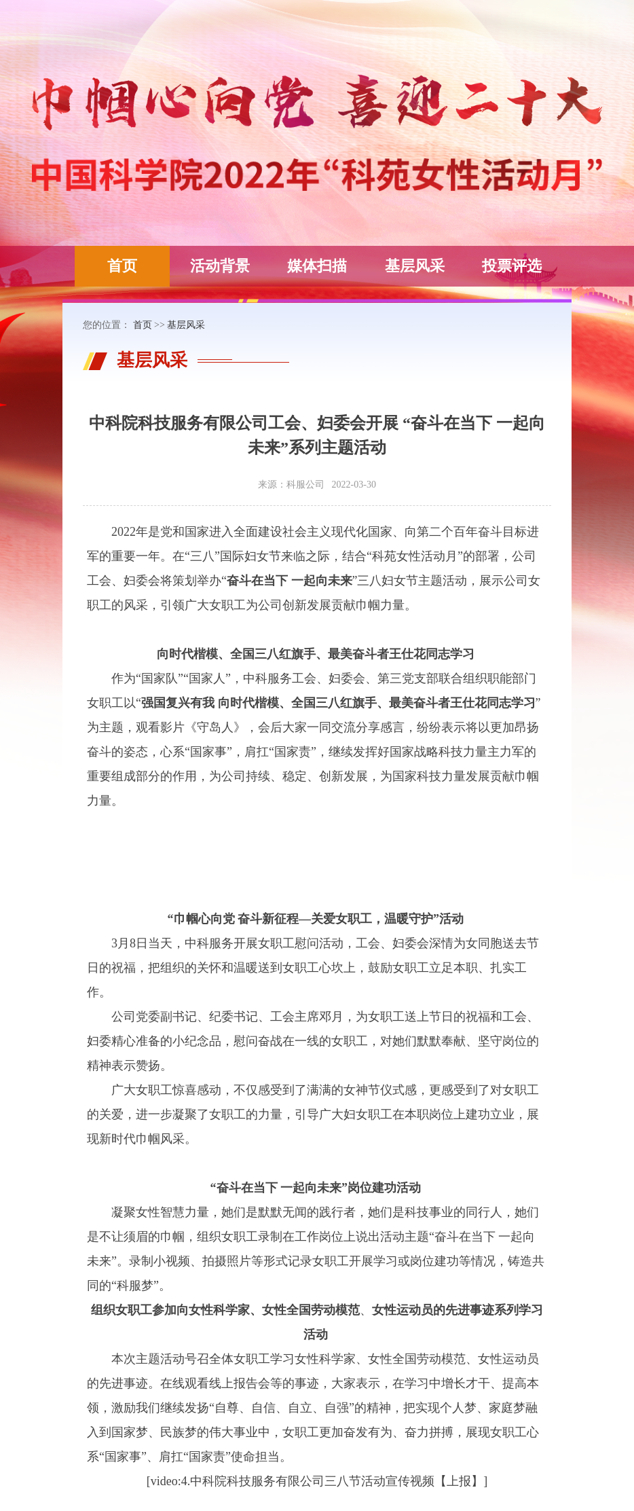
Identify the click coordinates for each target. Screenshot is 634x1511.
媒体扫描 (317, 265)
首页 (122, 265)
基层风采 (415, 265)
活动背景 (220, 265)
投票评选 (512, 265)
